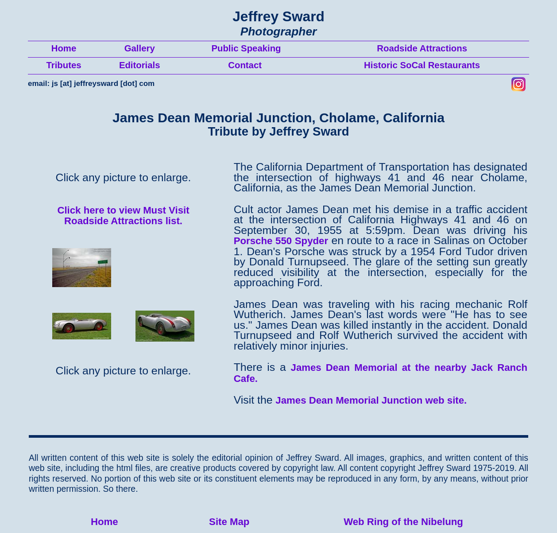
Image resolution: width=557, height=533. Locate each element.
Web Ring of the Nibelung (403, 521)
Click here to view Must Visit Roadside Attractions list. (123, 216)
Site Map (229, 521)
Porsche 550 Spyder (281, 240)
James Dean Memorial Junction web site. (371, 400)
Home (104, 521)
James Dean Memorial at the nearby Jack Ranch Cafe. (380, 373)
